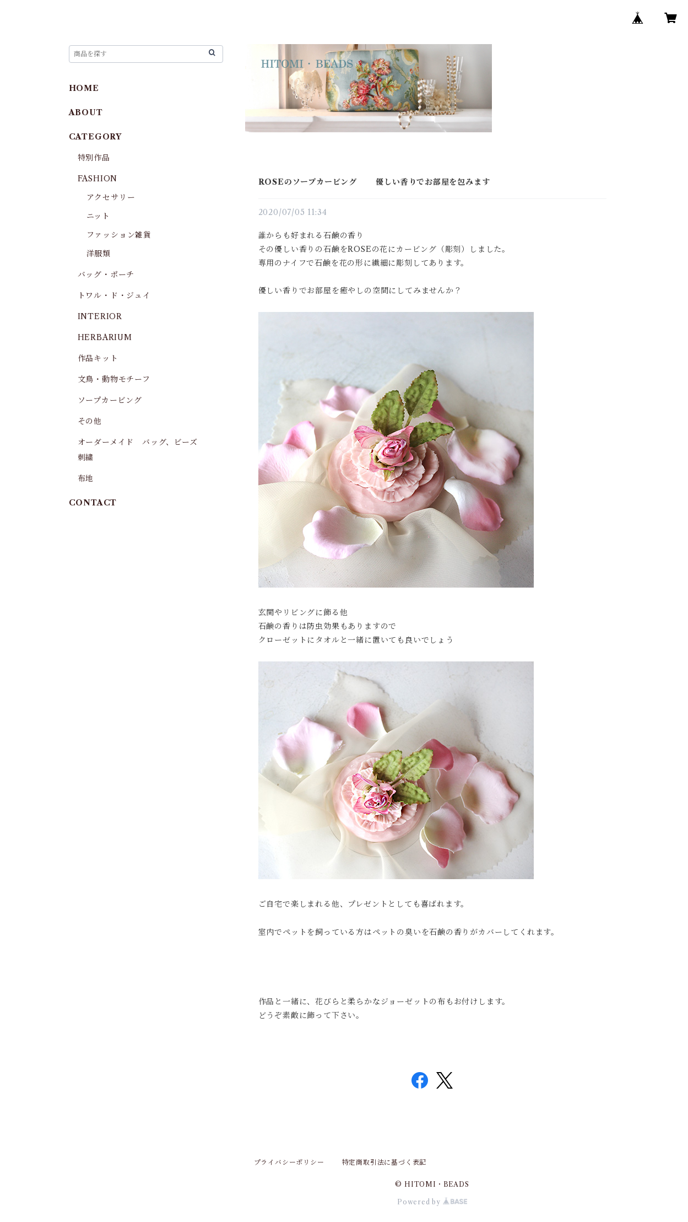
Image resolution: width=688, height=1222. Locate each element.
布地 (86, 478)
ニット (98, 216)
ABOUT (86, 112)
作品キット (98, 358)
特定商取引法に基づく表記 (384, 1162)
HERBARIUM (105, 337)
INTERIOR (100, 316)
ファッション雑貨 (118, 235)
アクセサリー (111, 197)
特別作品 (94, 158)
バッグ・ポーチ (106, 274)
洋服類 (98, 254)
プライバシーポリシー (289, 1162)
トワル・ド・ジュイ (114, 295)
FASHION (98, 179)
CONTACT (93, 503)
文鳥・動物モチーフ (114, 379)
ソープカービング (110, 400)
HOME (84, 88)
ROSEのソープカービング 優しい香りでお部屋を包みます (374, 182)
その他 (90, 421)
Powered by (432, 1202)
